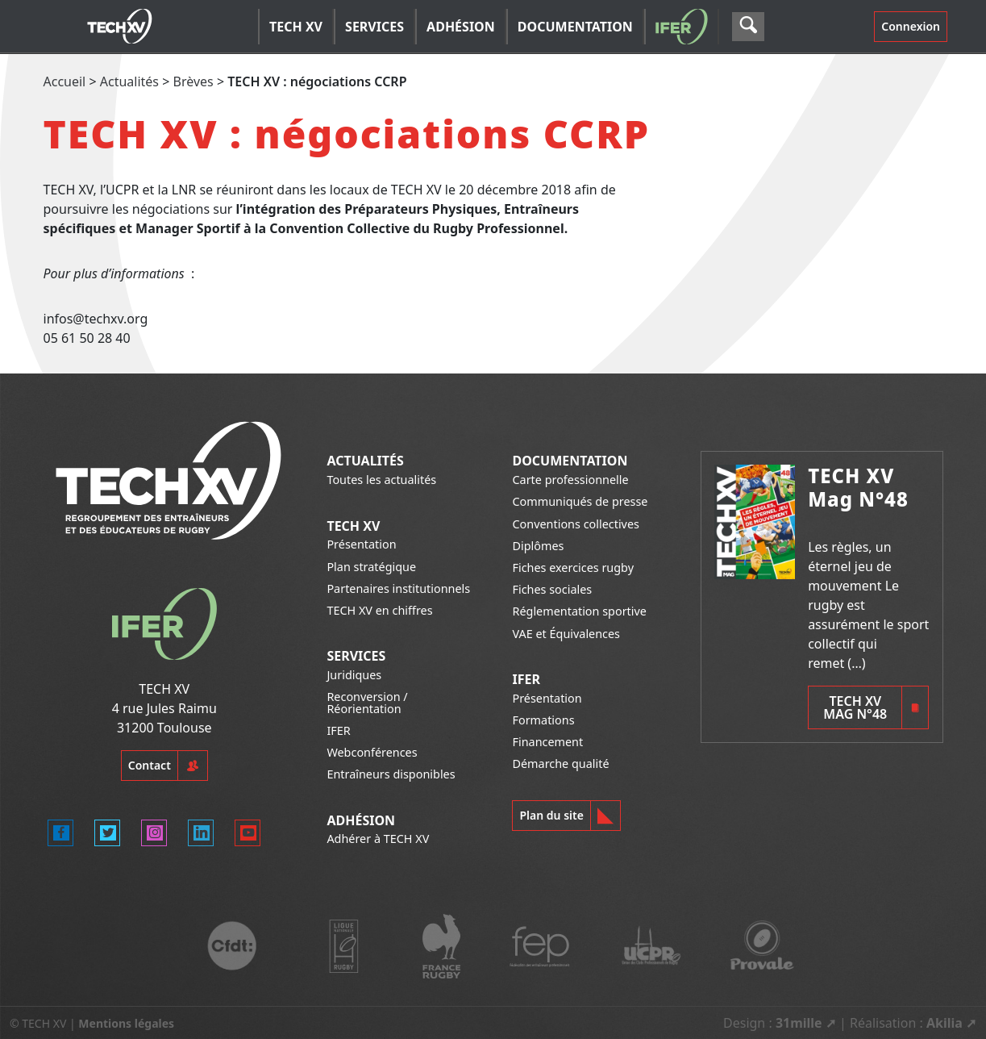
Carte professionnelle (570, 479)
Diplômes (538, 545)
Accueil (65, 81)
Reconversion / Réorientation (367, 702)
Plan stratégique (371, 566)
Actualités (129, 81)
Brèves (193, 81)
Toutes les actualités (381, 479)
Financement (547, 741)
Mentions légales (126, 1023)
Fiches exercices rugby (573, 567)
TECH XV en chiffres (379, 610)
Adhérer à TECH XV (378, 838)
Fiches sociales (552, 589)
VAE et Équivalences (566, 633)
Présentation (361, 544)
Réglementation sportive (579, 611)
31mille (799, 1023)
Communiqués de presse (579, 501)
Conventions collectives (575, 524)
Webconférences (372, 752)
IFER (338, 730)
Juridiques (354, 674)
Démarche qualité (560, 763)
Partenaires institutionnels (398, 588)
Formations (543, 720)
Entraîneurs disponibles (391, 774)
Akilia (944, 1023)
